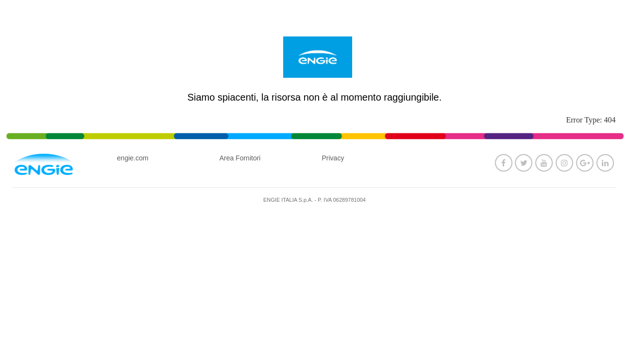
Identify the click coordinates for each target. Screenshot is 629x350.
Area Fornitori (240, 158)
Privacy (333, 158)
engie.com (133, 158)
